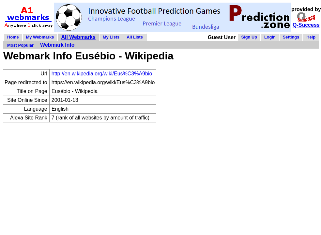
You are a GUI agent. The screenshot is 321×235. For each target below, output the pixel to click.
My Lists (111, 37)
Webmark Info (57, 45)
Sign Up (249, 37)
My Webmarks (40, 37)
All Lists (135, 37)
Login (270, 37)
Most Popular (20, 45)
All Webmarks (78, 37)
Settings (291, 37)
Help (310, 37)
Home (13, 37)
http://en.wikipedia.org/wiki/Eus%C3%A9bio (102, 73)
